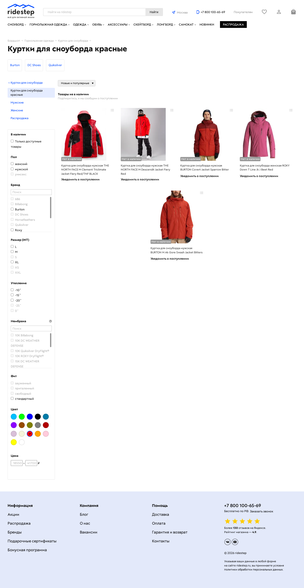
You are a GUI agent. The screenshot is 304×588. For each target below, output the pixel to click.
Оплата (159, 523)
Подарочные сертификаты (32, 541)
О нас (85, 523)
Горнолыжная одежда (48, 24)
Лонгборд (165, 24)
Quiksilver (55, 65)
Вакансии (88, 532)
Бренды (15, 532)
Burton (15, 65)
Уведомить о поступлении (80, 179)
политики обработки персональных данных (253, 569)
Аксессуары (118, 24)
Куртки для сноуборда (25, 83)
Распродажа (233, 24)
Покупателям (243, 12)
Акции (13, 514)
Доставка (160, 514)
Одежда (79, 24)
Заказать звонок (261, 511)
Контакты (161, 541)
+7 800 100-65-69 (213, 12)
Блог (84, 514)
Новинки (207, 24)
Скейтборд (142, 24)
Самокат (186, 24)
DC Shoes (34, 65)
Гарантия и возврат (169, 532)
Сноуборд (16, 24)
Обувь (97, 24)
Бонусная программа (27, 549)
